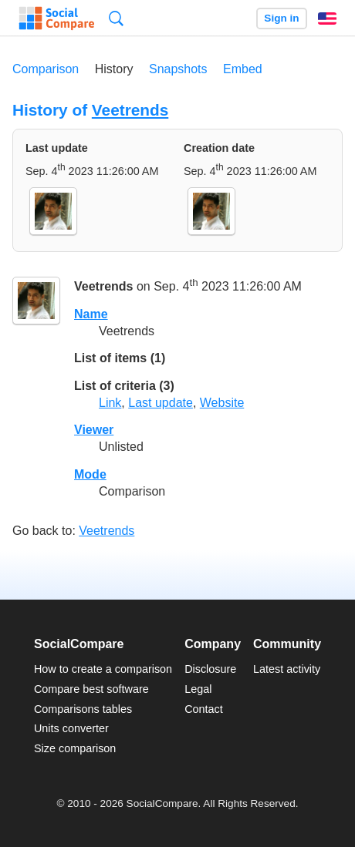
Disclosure (210, 669)
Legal (197, 689)
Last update (160, 402)
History (114, 69)
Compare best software (91, 689)
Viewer (93, 429)
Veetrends (130, 110)
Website (222, 402)
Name (91, 314)
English (327, 18)
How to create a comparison (103, 669)
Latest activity (286, 669)
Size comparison (75, 748)
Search (116, 18)
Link (110, 402)
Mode (90, 474)
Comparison (45, 69)
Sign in (281, 18)
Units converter (71, 728)
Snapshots (178, 69)
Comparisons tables (83, 709)
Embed (242, 69)
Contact (203, 709)
